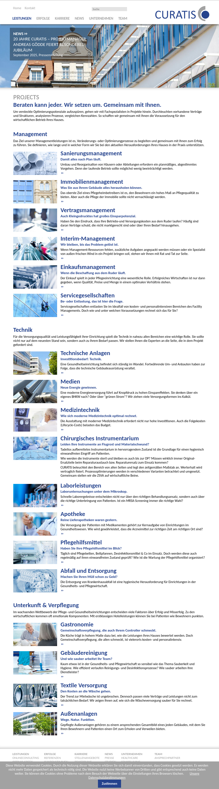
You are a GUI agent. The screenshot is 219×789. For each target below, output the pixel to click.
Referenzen (52, 757)
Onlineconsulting (25, 757)
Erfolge (43, 17)
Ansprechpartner (167, 757)
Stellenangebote (87, 757)
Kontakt (30, 7)
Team (122, 17)
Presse (109, 757)
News (79, 17)
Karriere (62, 17)
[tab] (133, 161)
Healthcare (129, 757)
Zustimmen (109, 783)
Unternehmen (101, 17)
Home (17, 7)
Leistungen (21, 17)
